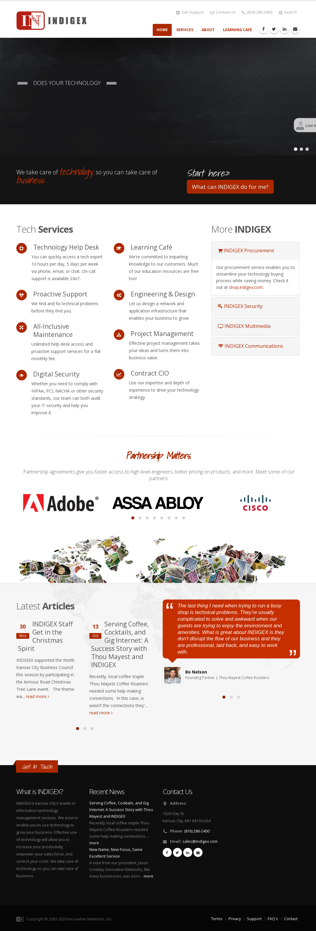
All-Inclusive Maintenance (53, 330)
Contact (291, 918)
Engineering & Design (163, 294)
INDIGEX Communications (250, 346)
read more (37, 696)
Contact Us (222, 12)
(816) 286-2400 (257, 12)
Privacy (234, 918)
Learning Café (237, 29)
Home (162, 29)
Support (254, 918)
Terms (216, 918)
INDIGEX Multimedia (244, 326)
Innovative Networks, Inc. (90, 919)
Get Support (190, 12)
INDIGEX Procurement (246, 250)
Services (184, 29)
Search (288, 12)
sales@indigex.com (200, 841)
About (208, 29)
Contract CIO (150, 373)
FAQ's (273, 918)
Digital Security (56, 374)
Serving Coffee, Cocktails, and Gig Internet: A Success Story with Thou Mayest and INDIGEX (120, 644)
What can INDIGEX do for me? (230, 186)
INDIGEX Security (240, 306)
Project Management (162, 333)
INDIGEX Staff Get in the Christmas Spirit (45, 636)
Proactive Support (60, 294)
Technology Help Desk (66, 247)
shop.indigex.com (246, 287)
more (94, 842)
